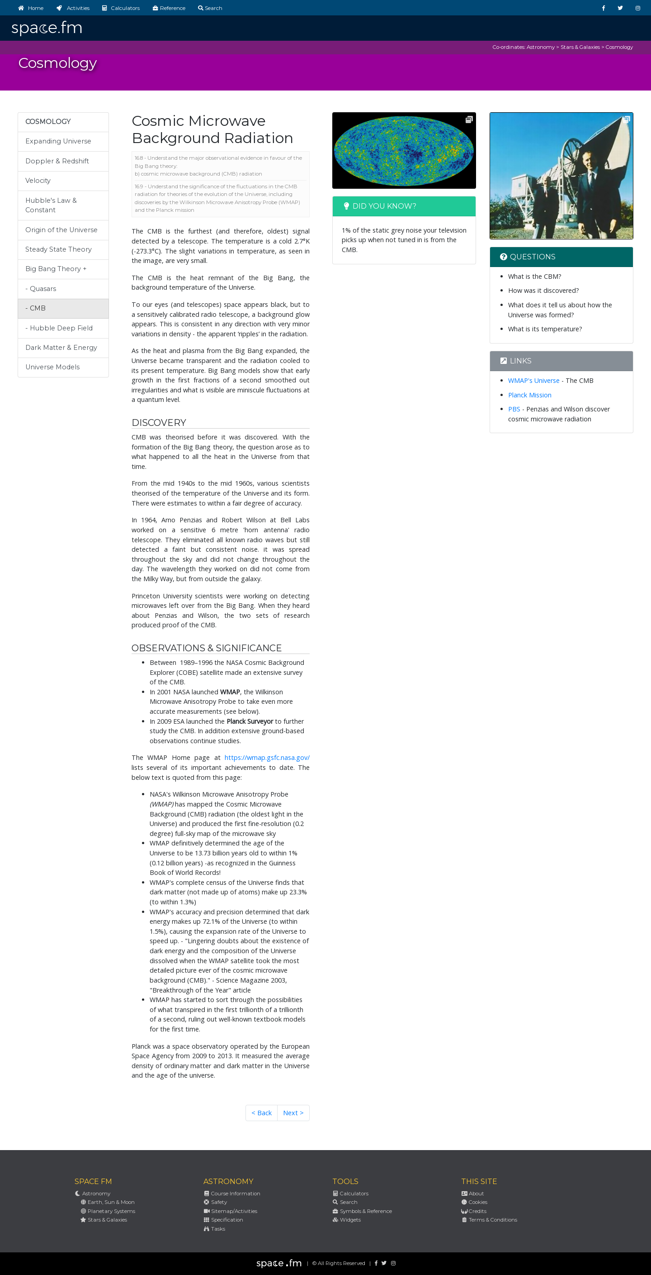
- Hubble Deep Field (59, 328)
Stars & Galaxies (580, 47)
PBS (514, 409)
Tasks (214, 1229)
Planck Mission (530, 395)
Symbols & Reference (362, 1211)
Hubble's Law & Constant (51, 205)
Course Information (231, 1193)
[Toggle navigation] (637, 26)
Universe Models (52, 367)
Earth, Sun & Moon (107, 1202)
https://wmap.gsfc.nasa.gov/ (267, 757)
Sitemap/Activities (230, 1211)
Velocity (38, 181)
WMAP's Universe (534, 380)
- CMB (35, 308)
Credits (473, 1211)
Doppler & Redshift (57, 161)
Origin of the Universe (61, 230)
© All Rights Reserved (338, 1263)
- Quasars (40, 289)
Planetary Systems (107, 1211)
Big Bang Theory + (56, 269)
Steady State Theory (58, 249)
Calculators (350, 1193)
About (472, 1193)
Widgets (346, 1220)
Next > (293, 1112)
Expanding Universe (58, 141)
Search (345, 1202)
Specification (223, 1220)
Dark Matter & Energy (61, 348)
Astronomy (541, 47)
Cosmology (619, 47)
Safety (215, 1202)
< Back (261, 1112)
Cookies (474, 1202)
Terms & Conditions (489, 1220)
